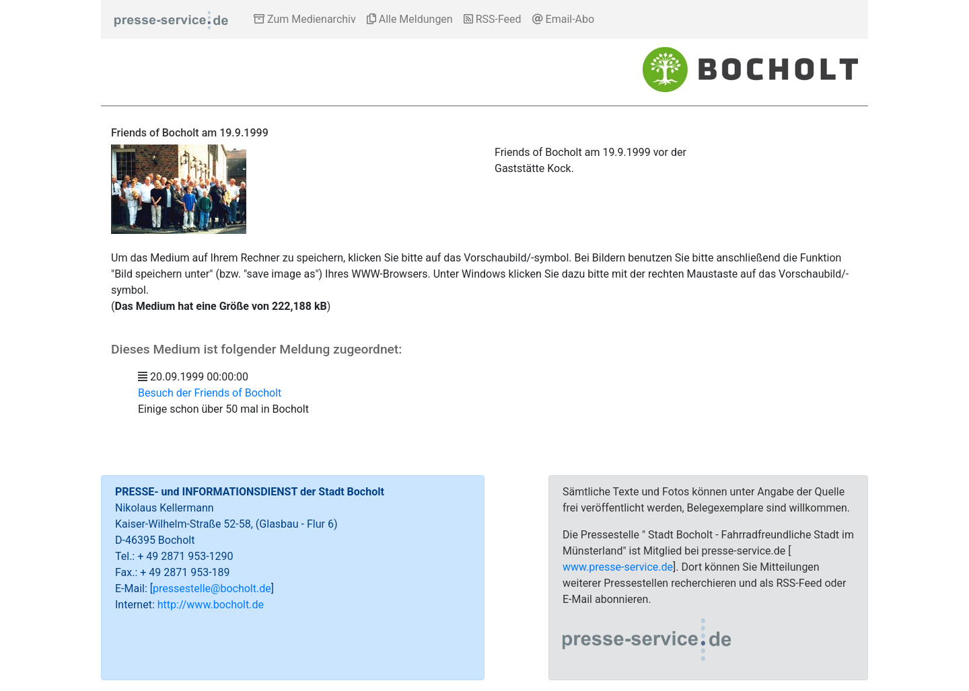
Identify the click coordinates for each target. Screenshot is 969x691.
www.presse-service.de (618, 567)
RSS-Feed (493, 19)
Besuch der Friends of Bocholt (209, 393)
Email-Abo (563, 19)
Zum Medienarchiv (305, 19)
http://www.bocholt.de (210, 604)
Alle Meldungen (410, 19)
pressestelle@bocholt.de (212, 588)
